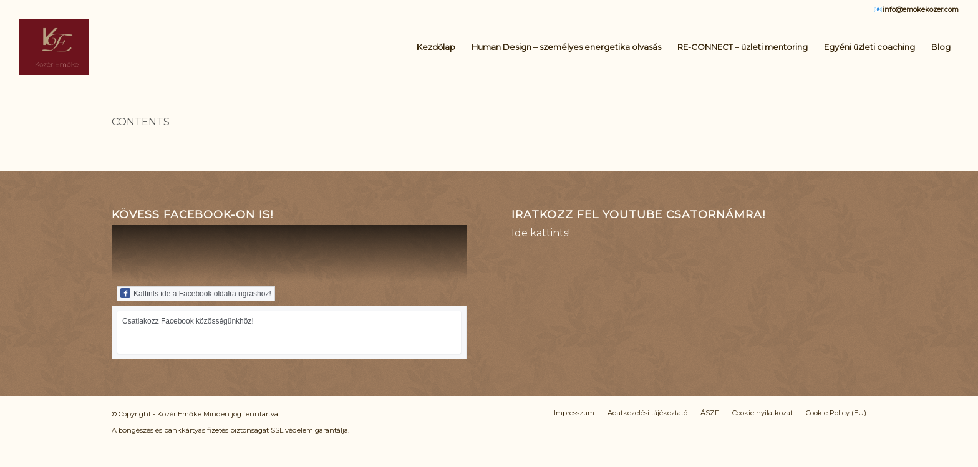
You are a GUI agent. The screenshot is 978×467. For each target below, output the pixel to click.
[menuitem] (436, 47)
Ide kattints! (540, 233)
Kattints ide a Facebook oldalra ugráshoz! (195, 293)
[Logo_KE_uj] (54, 47)
